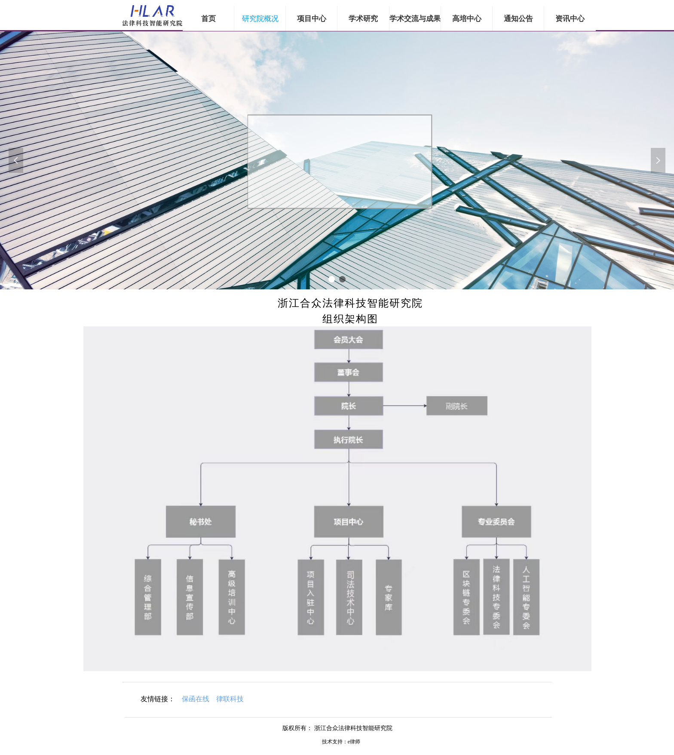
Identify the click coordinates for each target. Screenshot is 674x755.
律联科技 (230, 699)
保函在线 (195, 699)
